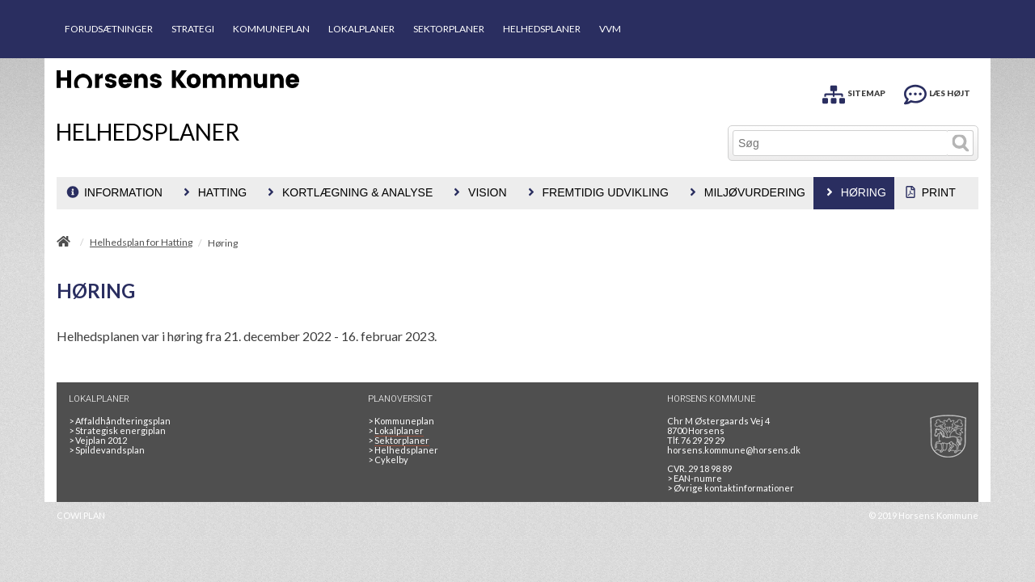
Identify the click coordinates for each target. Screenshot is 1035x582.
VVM (610, 29)
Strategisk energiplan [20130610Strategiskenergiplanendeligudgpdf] (117, 430)
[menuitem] (114, 193)
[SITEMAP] (853, 91)
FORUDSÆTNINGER (109, 29)
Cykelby (388, 459)
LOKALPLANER (361, 29)
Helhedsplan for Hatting (141, 242)
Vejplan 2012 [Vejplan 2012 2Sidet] (98, 440)
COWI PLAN (81, 515)
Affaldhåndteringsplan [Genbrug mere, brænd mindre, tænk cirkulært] (120, 420)
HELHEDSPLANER (542, 29)
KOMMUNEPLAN (271, 29)
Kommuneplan (401, 420)
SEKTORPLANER (448, 29)
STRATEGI (192, 29)
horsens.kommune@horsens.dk (734, 450)
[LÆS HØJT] (937, 91)
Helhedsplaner (403, 450)
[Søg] (840, 143)
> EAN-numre (694, 478)
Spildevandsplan (107, 450)
